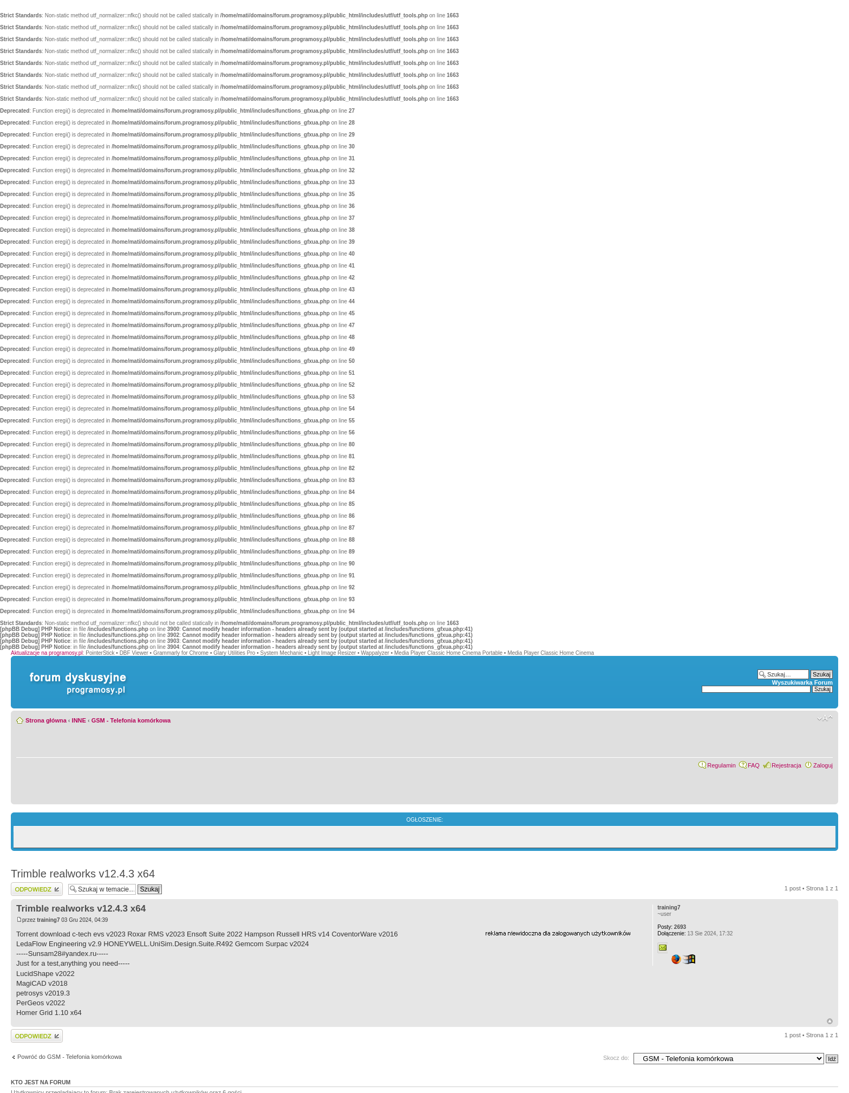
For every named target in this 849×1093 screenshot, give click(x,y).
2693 (671, 927)
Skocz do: (616, 1058)
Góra (830, 1021)
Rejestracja (786, 765)
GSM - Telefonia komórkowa (131, 720)
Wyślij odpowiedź (37, 889)
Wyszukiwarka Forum (802, 682)
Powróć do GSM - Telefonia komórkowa (69, 1056)
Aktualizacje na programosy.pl (47, 653)
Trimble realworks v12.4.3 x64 (83, 874)
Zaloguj (823, 765)
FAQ (754, 765)
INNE (79, 720)
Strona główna (46, 720)
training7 (48, 920)
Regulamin (721, 765)
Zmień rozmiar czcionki (825, 718)
